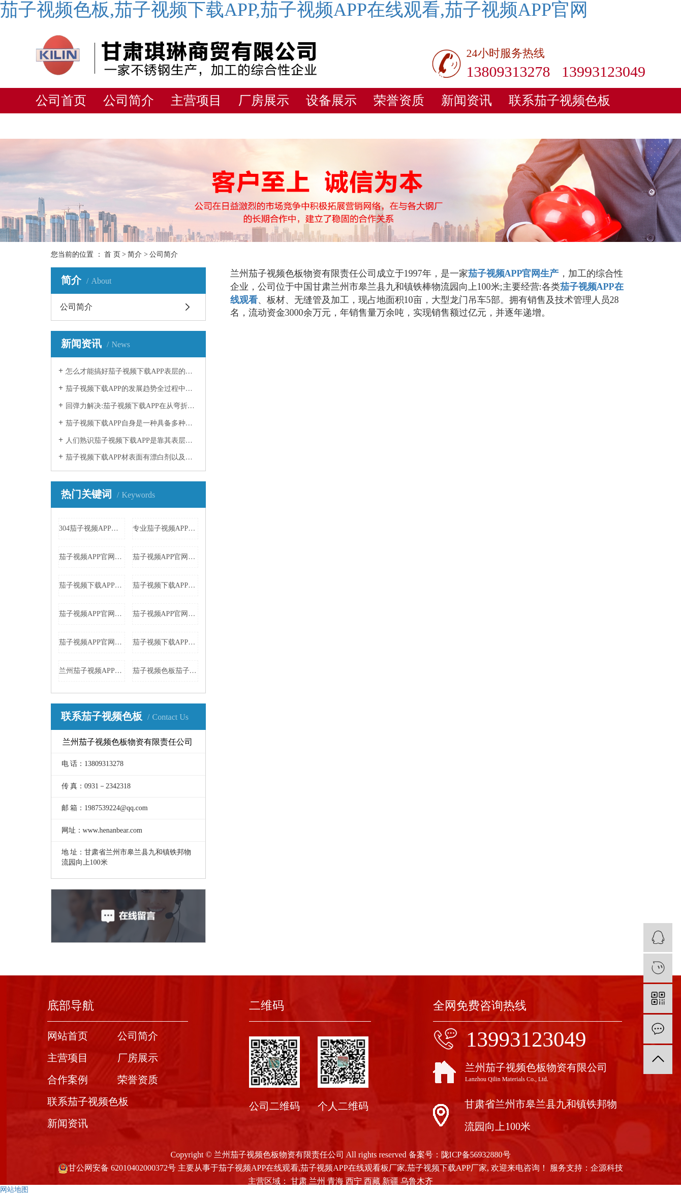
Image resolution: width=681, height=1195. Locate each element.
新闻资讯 (466, 100)
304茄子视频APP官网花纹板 (92, 528)
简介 (135, 254)
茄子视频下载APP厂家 (447, 1167)
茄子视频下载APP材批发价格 (92, 585)
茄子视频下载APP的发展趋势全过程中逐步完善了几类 (132, 388)
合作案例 (67, 1079)
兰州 (317, 1181)
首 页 (112, 254)
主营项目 (196, 100)
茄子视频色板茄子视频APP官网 (166, 671)
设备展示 (331, 100)
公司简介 (128, 100)
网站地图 (14, 1189)
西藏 (372, 1181)
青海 (335, 1181)
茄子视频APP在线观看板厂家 (352, 1167)
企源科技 (607, 1167)
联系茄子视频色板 (559, 100)
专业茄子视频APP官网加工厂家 (166, 528)
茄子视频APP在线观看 (258, 1167)
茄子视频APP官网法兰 (92, 614)
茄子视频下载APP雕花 (166, 642)
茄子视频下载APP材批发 (166, 585)
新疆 (390, 1181)
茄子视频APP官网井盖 (166, 614)
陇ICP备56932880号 (476, 1154)
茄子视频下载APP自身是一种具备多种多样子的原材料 (132, 423)
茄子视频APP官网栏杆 (166, 557)
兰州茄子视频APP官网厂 (92, 671)
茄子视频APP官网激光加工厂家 (92, 642)
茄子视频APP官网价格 (92, 557)
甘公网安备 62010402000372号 (117, 1167)
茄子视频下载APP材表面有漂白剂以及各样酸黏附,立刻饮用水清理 (132, 457)
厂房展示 (263, 100)
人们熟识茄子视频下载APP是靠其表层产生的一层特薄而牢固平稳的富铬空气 (132, 440)
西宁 (354, 1181)
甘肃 (299, 1181)
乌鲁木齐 (416, 1181)
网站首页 (67, 1035)
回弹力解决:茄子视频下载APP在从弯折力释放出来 (132, 406)
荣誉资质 (399, 100)
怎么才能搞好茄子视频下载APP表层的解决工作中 (132, 371)
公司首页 (61, 100)
